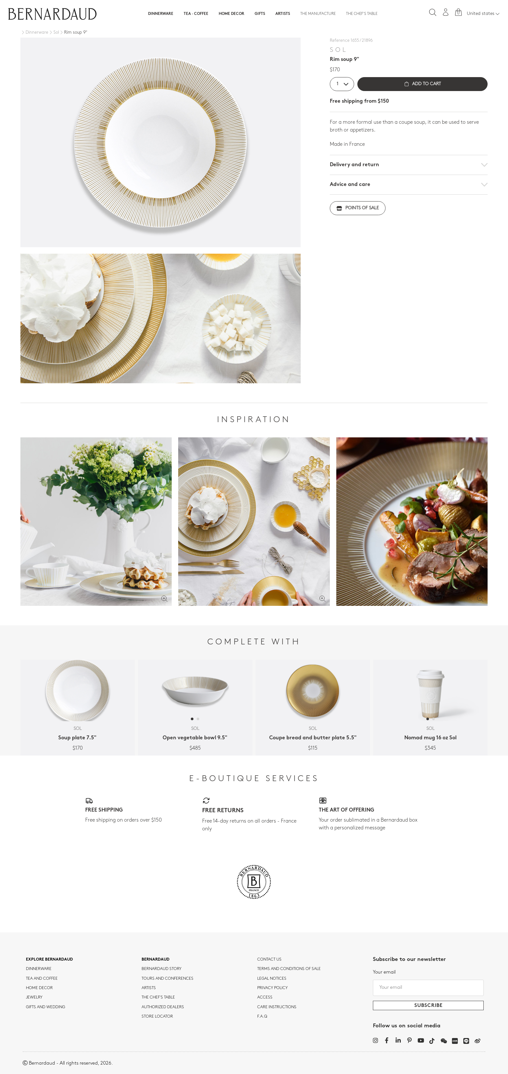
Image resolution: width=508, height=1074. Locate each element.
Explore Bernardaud (49, 960)
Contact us (269, 960)
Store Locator (157, 1017)
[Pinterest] (409, 1040)
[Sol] (53, 32)
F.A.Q (262, 1017)
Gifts (260, 14)
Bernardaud (155, 960)
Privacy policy (272, 988)
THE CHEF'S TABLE (158, 997)
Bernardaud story (161, 969)
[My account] (446, 12)
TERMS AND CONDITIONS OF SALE (289, 969)
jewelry (34, 997)
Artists (282, 14)
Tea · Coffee (196, 14)
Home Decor (231, 14)
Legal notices (271, 979)
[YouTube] (420, 1040)
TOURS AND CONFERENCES (167, 979)
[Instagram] (375, 1040)
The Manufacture (318, 14)
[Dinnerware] (34, 32)
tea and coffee (42, 979)
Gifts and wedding (45, 1007)
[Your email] (428, 988)
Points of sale (358, 208)
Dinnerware (160, 14)
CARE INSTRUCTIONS (276, 1007)
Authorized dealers (163, 1007)
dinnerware (39, 969)
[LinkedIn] (398, 1040)
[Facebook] (386, 1040)
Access (264, 997)
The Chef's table (361, 14)
